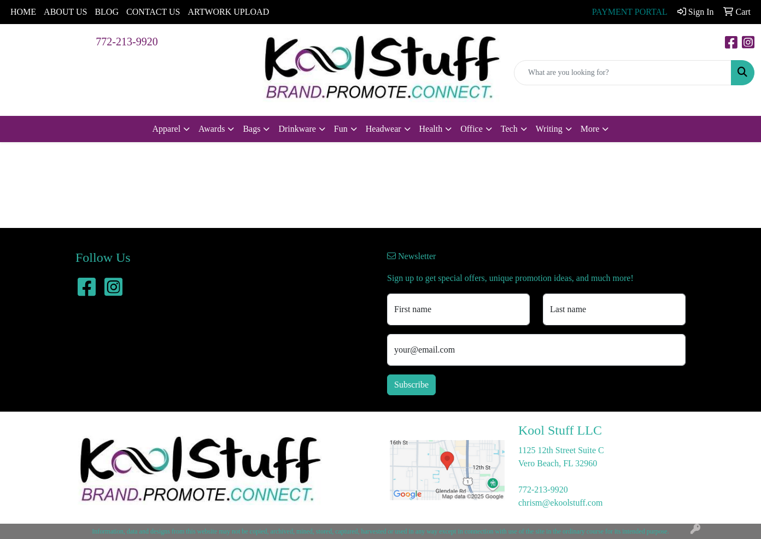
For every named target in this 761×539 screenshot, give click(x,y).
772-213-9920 (126, 42)
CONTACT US (153, 11)
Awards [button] (211, 128)
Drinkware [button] (296, 128)
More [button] (590, 128)
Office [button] (471, 128)
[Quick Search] (622, 72)
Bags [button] (251, 128)
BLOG (107, 11)
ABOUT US (65, 11)
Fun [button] (341, 128)
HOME (23, 11)
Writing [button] (549, 128)
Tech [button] (509, 128)
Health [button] (431, 128)
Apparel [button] (167, 128)
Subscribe (411, 384)
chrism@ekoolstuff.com (560, 502)
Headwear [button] (383, 128)
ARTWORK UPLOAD (228, 11)
